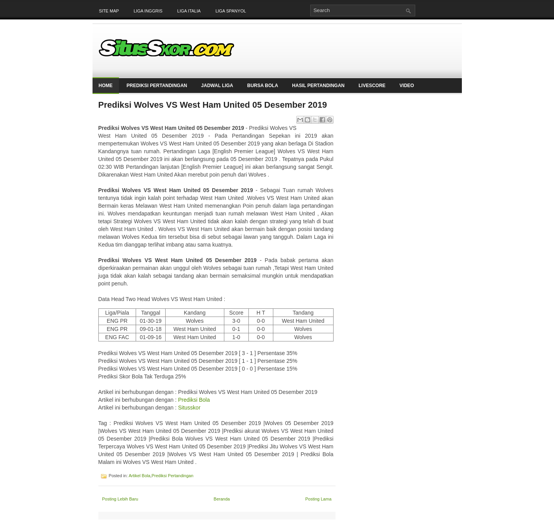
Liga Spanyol (230, 11)
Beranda (222, 499)
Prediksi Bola (194, 400)
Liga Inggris (148, 11)
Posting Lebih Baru (120, 499)
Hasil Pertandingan (318, 85)
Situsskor (189, 407)
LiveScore (371, 85)
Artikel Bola (139, 475)
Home (106, 85)
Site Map (109, 11)
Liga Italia (189, 11)
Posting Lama (318, 499)
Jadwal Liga (217, 85)
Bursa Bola (262, 85)
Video (407, 85)
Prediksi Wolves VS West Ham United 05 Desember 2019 (212, 105)
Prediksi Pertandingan (157, 85)
